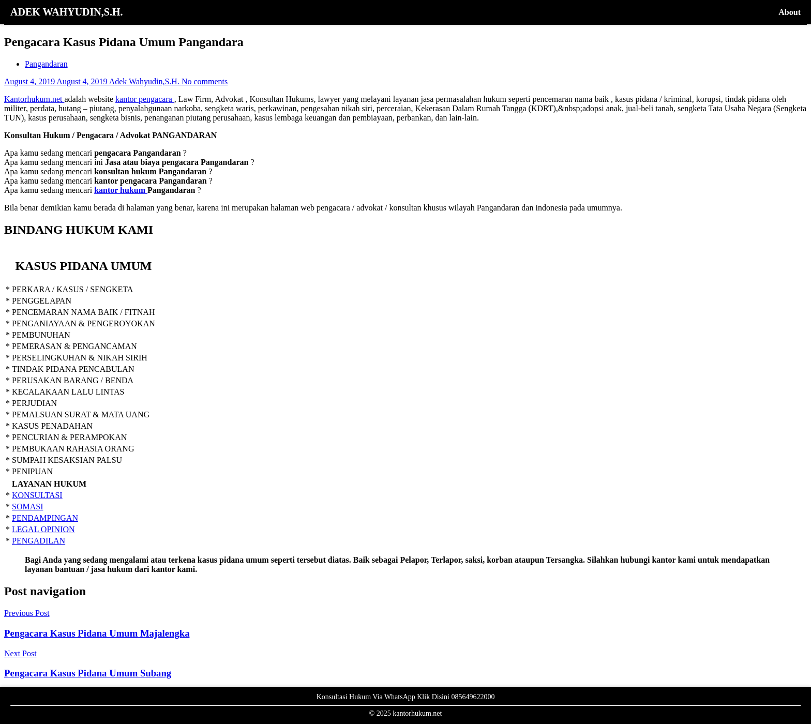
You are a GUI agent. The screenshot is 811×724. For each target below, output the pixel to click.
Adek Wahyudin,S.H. (145, 81)
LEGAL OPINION (43, 529)
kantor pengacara (144, 99)
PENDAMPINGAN (45, 518)
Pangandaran (46, 63)
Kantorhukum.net (34, 99)
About (789, 12)
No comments (205, 81)
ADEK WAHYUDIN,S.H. (66, 12)
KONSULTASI (37, 495)
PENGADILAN (38, 540)
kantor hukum (120, 190)
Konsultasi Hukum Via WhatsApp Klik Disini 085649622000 (406, 697)
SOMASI (27, 506)
